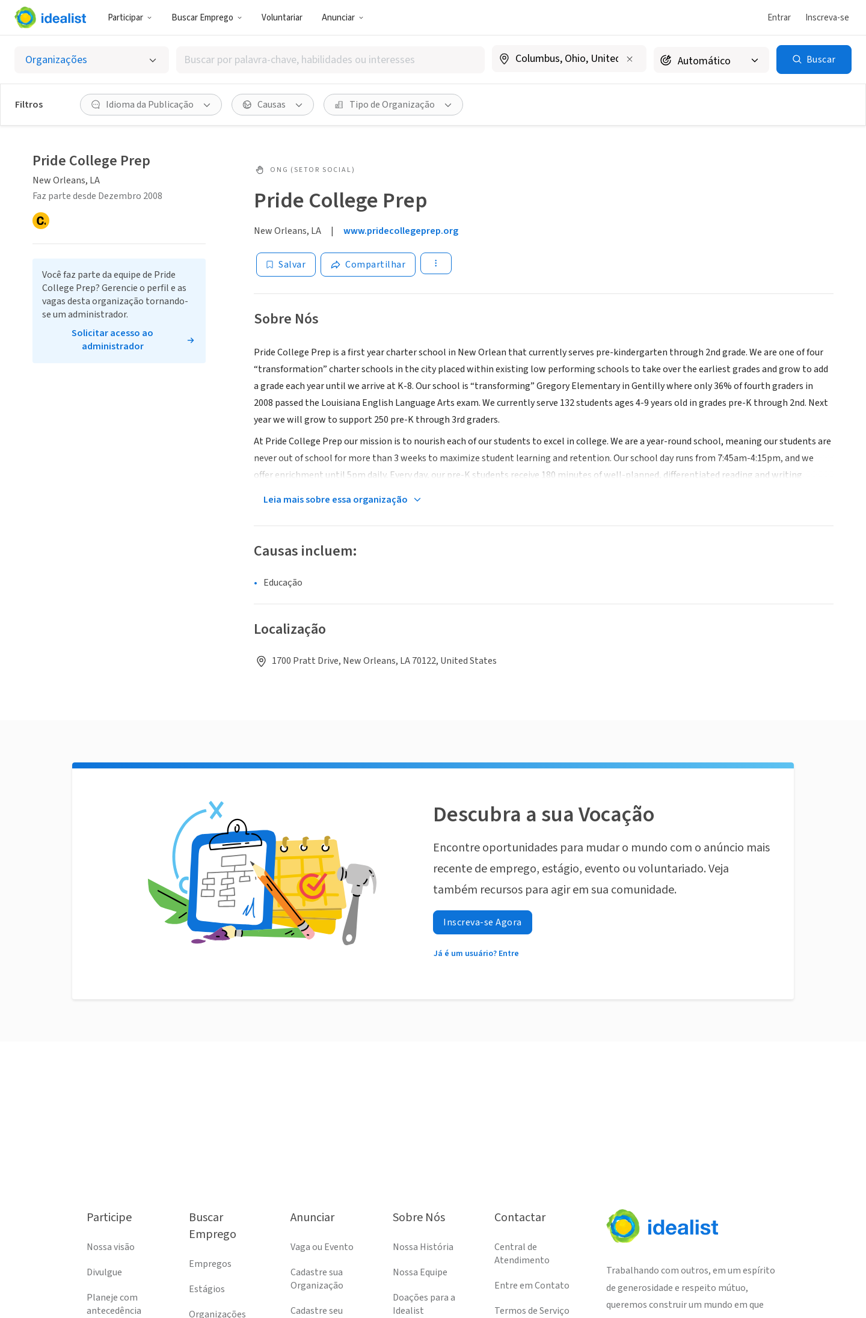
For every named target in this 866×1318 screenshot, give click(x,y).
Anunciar (343, 17)
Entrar (779, 17)
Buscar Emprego (206, 17)
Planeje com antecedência (114, 1304)
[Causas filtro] (273, 104)
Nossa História (423, 1247)
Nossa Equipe (420, 1272)
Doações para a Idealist (424, 1304)
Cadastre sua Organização (316, 1279)
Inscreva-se (827, 17)
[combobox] (330, 60)
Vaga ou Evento (322, 1247)
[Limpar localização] (629, 59)
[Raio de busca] (711, 60)
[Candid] (40, 220)
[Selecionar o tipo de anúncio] (91, 59)
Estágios (207, 1289)
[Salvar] (286, 265)
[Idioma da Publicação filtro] (151, 104)
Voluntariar (282, 17)
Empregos (210, 1263)
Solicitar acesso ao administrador (112, 339)
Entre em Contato (532, 1285)
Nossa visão (111, 1247)
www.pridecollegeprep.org (400, 231)
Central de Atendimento (522, 1253)
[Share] (368, 265)
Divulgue (104, 1272)
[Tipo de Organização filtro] (393, 104)
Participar (130, 17)
